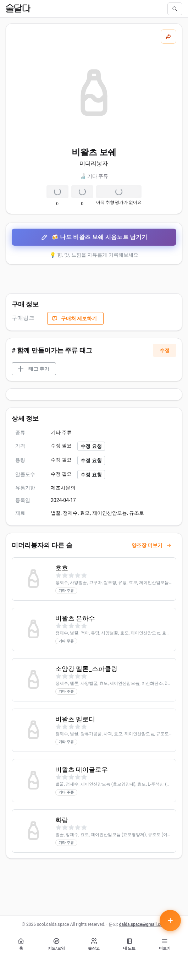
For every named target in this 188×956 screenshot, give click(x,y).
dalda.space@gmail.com (142, 924)
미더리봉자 (93, 163)
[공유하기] (168, 36)
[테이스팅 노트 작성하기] (170, 920)
